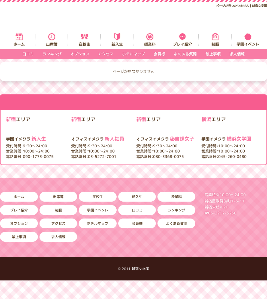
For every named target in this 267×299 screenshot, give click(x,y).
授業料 (150, 44)
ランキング (52, 53)
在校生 (84, 44)
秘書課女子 (165, 139)
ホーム (19, 44)
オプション (79, 53)
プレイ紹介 (182, 44)
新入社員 (97, 139)
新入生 (117, 44)
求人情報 (237, 53)
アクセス (105, 53)
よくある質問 (185, 53)
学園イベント (247, 44)
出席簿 (51, 44)
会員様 (159, 53)
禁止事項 (213, 53)
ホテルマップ (133, 53)
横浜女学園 (226, 139)
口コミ (28, 53)
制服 (215, 44)
